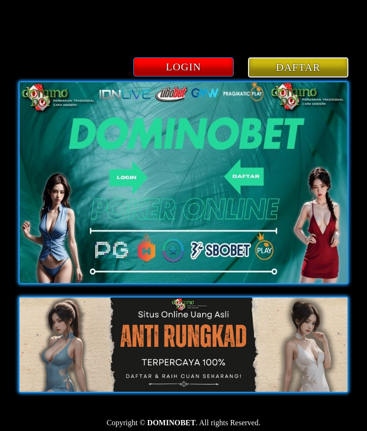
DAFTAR (298, 67)
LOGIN (183, 67)
